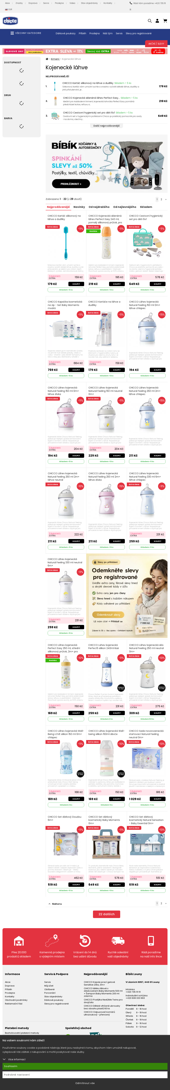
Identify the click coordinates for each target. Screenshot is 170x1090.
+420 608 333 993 (135, 993)
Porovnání (49, 988)
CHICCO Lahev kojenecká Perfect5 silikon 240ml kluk (103, 644)
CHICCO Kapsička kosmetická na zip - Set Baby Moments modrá (65, 304)
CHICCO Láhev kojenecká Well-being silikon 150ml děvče (106, 729)
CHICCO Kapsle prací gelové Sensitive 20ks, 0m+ (99, 979)
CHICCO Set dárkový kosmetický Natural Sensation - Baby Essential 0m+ (146, 816)
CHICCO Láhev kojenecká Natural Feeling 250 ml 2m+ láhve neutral (64, 475)
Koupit (76, 283)
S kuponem (55, 275)
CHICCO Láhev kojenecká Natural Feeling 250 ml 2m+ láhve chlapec (145, 390)
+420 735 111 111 (133, 987)
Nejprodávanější (59, 207)
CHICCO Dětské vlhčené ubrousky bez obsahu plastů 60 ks (102, 1003)
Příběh (82, 33)
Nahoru (55, 899)
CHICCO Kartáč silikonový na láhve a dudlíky (87, 83)
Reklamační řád (13, 999)
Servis (46, 3)
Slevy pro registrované (139, 33)
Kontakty (108, 3)
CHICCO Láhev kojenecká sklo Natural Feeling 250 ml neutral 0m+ (146, 646)
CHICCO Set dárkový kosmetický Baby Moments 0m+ (104, 816)
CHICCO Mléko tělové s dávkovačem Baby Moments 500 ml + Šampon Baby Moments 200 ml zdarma (103, 987)
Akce (7, 3)
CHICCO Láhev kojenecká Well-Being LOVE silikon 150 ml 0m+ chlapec (65, 731)
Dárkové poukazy (66, 33)
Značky (19, 3)
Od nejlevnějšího (128, 207)
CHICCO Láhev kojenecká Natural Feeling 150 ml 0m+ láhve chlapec (144, 304)
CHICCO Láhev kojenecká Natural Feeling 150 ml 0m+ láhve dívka (63, 390)
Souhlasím (10, 1066)
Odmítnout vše (85, 1083)
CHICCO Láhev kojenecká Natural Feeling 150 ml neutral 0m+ (106, 390)
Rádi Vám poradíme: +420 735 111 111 (148, 6)
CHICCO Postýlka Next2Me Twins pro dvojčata (103, 997)
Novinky (81, 207)
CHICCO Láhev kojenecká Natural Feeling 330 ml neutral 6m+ (65, 560)
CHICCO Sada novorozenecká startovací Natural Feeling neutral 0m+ (146, 731)
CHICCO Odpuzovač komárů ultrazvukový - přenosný (99, 1009)
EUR (8, 9)
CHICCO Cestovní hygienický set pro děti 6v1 (89, 112)
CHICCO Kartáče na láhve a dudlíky (104, 303)
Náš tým (108, 33)
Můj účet (48, 981)
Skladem (150, 207)
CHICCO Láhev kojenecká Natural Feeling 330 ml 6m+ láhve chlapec (145, 475)
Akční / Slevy (156, 43)
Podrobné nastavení (17, 1074)
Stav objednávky (89, 3)
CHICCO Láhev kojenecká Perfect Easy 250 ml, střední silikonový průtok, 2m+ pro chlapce (64, 647)
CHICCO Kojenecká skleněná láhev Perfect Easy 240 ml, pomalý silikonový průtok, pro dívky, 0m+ (105, 220)
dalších (106, 910)
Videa (72, 3)
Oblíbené (49, 985)
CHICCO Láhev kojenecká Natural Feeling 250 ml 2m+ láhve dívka (104, 475)
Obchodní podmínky (16, 995)
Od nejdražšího (101, 207)
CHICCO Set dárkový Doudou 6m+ (65, 815)
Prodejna (59, 3)
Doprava (33, 3)
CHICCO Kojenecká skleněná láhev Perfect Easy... (91, 98)
